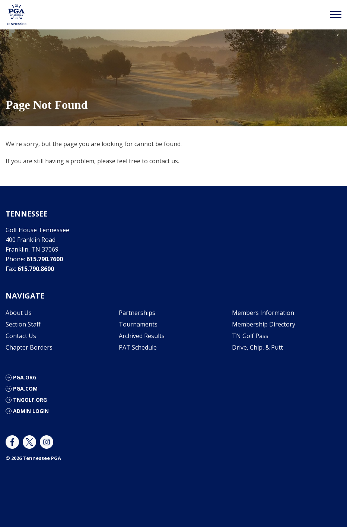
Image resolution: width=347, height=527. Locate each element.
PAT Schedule (138, 347)
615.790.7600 (44, 259)
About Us (19, 313)
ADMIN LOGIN (31, 410)
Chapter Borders (29, 347)
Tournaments (138, 324)
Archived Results (142, 336)
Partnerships (137, 313)
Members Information (263, 313)
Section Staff (23, 324)
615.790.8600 (35, 269)
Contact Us (21, 336)
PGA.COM (25, 388)
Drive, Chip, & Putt (257, 347)
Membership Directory (263, 324)
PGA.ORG (24, 377)
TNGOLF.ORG (30, 399)
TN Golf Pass (250, 336)
